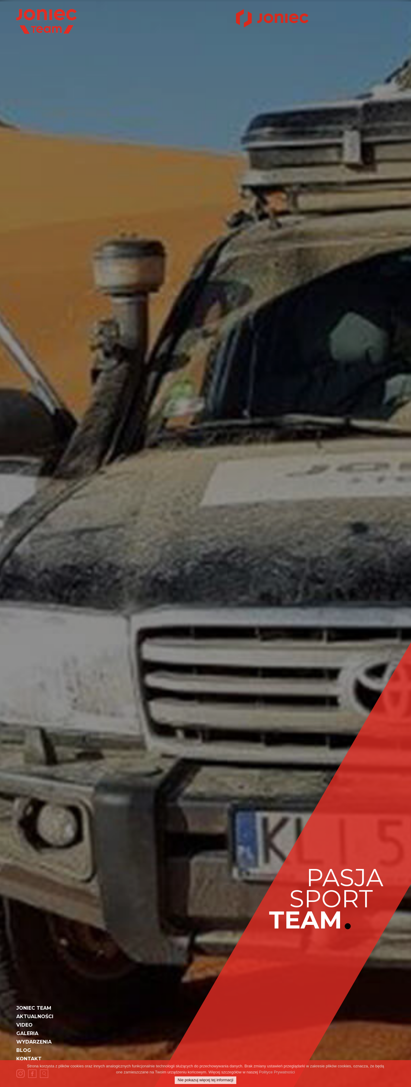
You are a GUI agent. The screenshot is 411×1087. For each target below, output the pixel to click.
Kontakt (29, 1059)
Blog (23, 1050)
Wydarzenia (34, 1042)
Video (24, 1025)
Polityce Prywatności (277, 1072)
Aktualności (34, 1016)
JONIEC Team (33, 1008)
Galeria (27, 1033)
